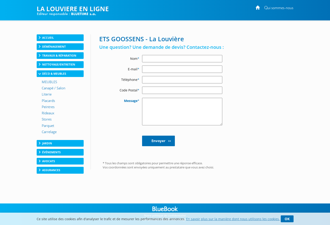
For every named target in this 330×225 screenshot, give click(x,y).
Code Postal (129, 90)
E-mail (133, 69)
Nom (134, 58)
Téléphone (130, 79)
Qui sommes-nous (278, 8)
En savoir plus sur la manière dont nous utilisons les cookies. (233, 219)
